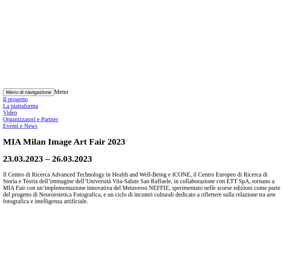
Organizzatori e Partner (30, 119)
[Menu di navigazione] (28, 92)
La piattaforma (20, 106)
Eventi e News (20, 126)
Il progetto (15, 99)
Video (10, 112)
